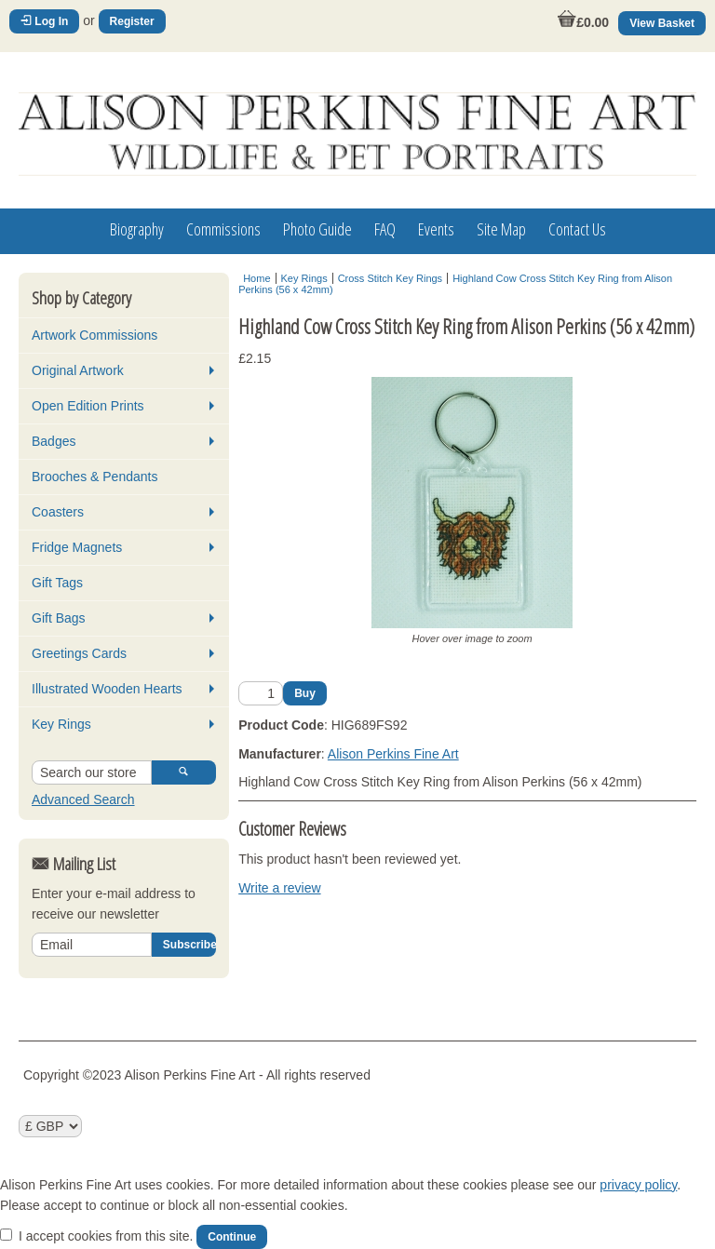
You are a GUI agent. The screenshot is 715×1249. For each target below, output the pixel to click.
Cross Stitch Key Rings (390, 278)
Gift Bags (59, 618)
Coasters (58, 511)
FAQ (385, 229)
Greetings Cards (79, 653)
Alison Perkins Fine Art (393, 753)
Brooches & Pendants (94, 476)
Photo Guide (317, 229)
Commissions (223, 229)
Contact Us (577, 229)
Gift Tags (57, 582)
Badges (53, 441)
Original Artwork (78, 370)
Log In (44, 21)
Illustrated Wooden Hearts (107, 688)
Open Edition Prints (88, 405)
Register (132, 21)
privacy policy (638, 1184)
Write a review (279, 887)
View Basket (662, 23)
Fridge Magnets (77, 547)
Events (436, 229)
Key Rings (61, 724)
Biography (137, 229)
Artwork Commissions (94, 335)
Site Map (501, 229)
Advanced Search (83, 799)
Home (256, 278)
